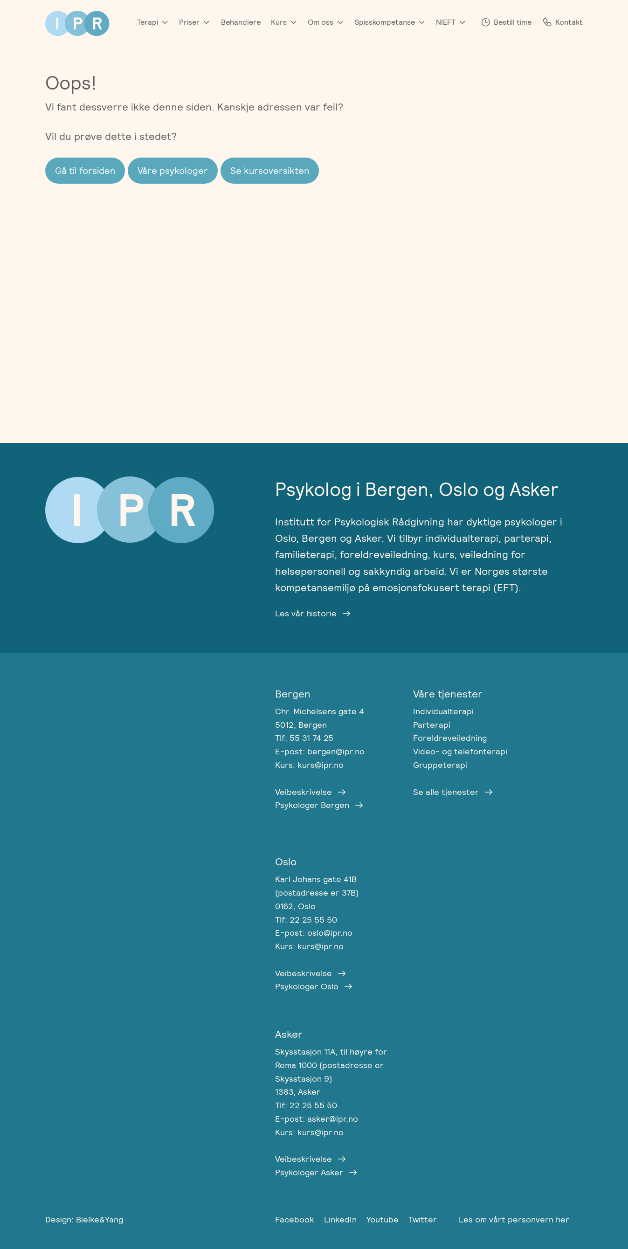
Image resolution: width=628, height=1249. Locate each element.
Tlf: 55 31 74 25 (304, 737)
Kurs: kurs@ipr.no (309, 764)
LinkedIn (341, 1219)
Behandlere (241, 22)
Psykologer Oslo (306, 986)
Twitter (422, 1219)
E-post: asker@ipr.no (316, 1118)
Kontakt (569, 22)
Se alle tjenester (446, 792)
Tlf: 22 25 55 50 (306, 919)
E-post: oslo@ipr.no (313, 932)
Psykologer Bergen (312, 805)
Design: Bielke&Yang (84, 1219)
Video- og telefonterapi (460, 751)
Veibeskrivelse (303, 792)
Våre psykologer (173, 171)
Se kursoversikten (269, 171)
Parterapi (431, 724)
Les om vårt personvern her (514, 1219)
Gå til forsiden (85, 171)
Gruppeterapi (440, 764)
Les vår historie (306, 613)
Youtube (383, 1219)
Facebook (296, 1219)
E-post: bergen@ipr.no (320, 751)
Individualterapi (443, 711)
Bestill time (512, 22)
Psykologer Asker (309, 1172)
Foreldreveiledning (450, 737)
